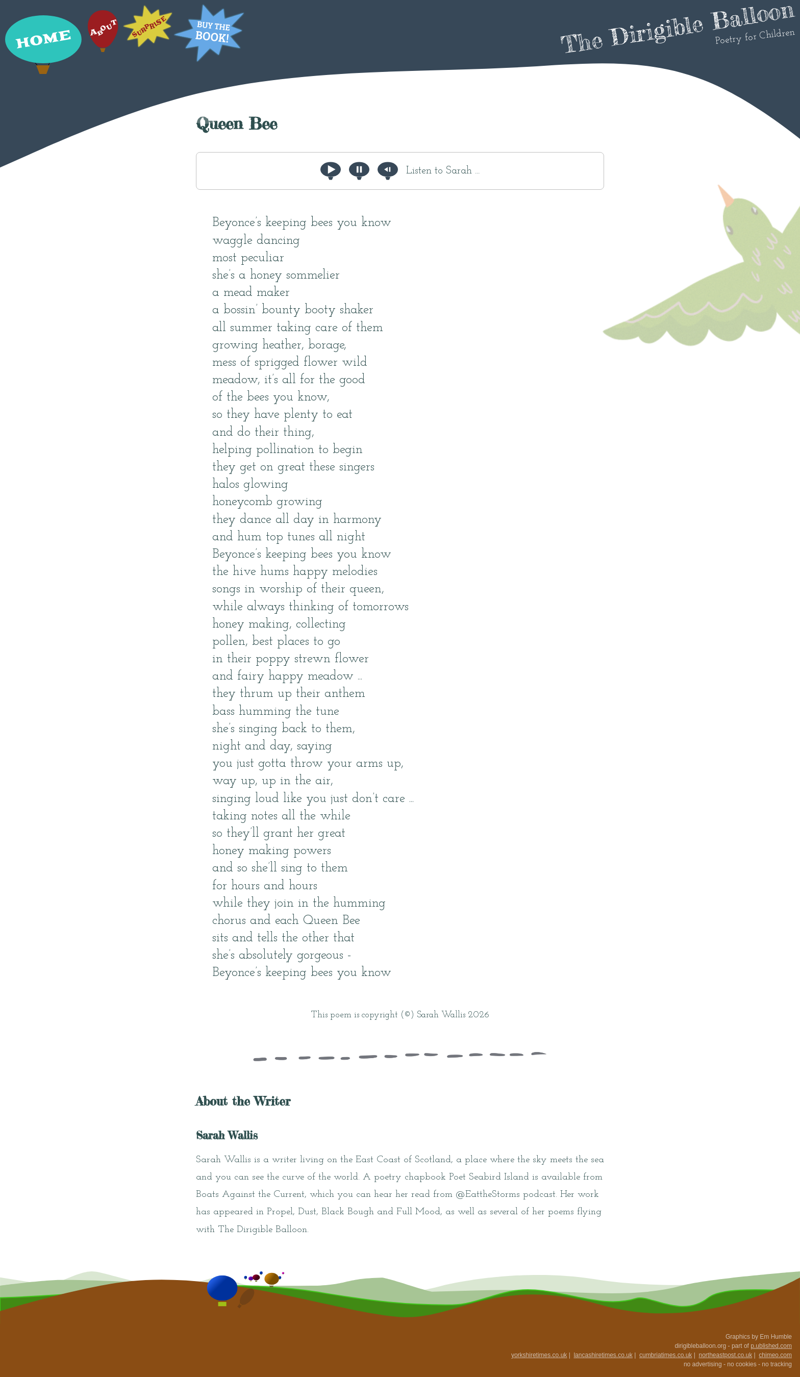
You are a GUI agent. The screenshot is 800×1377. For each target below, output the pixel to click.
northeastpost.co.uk (725, 1355)
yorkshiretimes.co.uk (539, 1355)
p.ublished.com (771, 1345)
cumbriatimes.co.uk (665, 1355)
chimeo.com (775, 1355)
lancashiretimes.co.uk (602, 1355)
